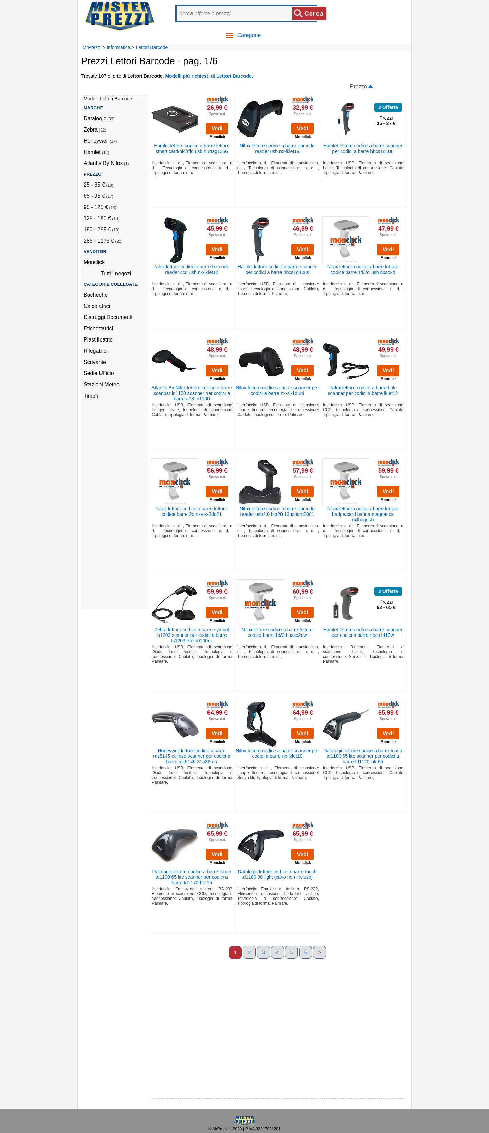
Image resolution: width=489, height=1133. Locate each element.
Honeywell (96, 141)
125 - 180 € (97, 218)
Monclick (94, 262)
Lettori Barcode (151, 47)
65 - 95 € (94, 196)
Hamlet (92, 152)
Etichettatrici (98, 328)
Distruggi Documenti (108, 317)
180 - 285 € (97, 229)
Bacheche (96, 295)
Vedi (217, 129)
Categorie (243, 35)
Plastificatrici (99, 340)
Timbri (91, 396)
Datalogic (95, 118)
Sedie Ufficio (99, 373)
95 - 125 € (96, 207)
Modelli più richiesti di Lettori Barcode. (209, 76)
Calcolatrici (97, 306)
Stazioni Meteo (102, 384)
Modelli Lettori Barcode (108, 98)
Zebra (91, 130)
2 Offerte (388, 107)
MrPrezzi (92, 47)
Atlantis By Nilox (103, 163)
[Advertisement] (111, 506)
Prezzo (358, 86)
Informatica (118, 47)
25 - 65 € (94, 185)
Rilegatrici (95, 351)
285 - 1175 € (99, 241)
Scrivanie (95, 362)
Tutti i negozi (116, 273)
